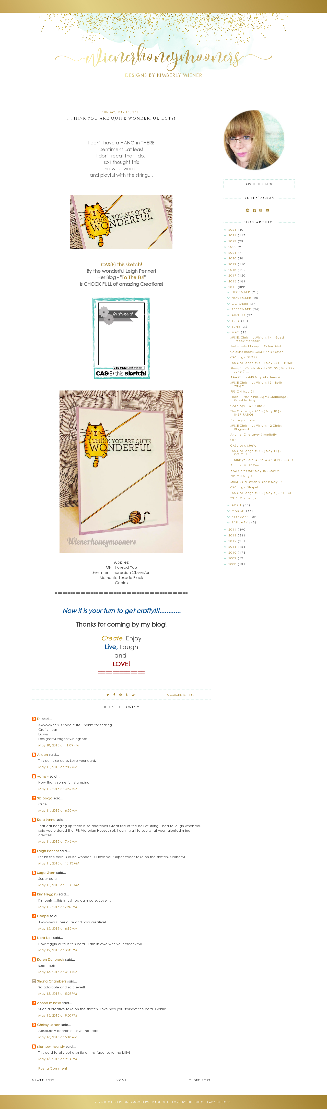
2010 (233, 552)
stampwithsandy (51, 1046)
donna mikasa (49, 1002)
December (242, 292)
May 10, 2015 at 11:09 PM (58, 745)
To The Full (133, 277)
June (237, 327)
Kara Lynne (46, 819)
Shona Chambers (51, 981)
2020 (233, 258)
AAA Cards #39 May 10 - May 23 (255, 471)
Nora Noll (44, 937)
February (241, 517)
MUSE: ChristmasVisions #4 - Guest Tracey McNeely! (257, 339)
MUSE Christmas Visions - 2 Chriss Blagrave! (256, 427)
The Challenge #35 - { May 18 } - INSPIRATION (256, 412)
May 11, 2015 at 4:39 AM (57, 788)
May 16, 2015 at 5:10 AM (57, 1036)
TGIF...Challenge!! (244, 498)
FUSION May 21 (242, 391)
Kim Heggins (47, 894)
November (242, 298)
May (236, 332)
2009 (233, 558)
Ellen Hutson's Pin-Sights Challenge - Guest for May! (259, 398)
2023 (233, 241)
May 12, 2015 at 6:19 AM (57, 928)
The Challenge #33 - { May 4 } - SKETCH (261, 493)
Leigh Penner (48, 850)
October (241, 303)
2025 (233, 229)
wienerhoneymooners (128, 1102)
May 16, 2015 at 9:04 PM (57, 1058)
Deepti (43, 915)
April (237, 505)
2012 (233, 541)
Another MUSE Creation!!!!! (251, 465)
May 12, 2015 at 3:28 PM (57, 949)
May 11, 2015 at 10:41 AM (58, 884)
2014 (233, 529)
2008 (233, 564)
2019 (233, 264)
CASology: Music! (244, 445)
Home (121, 1080)
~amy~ (43, 776)
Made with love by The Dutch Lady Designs (191, 1102)
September (242, 309)
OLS (233, 440)
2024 (233, 235)
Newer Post (43, 1080)
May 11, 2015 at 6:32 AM (57, 810)
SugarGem (46, 872)
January (240, 522)
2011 (233, 546)
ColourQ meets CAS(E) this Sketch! (257, 352)
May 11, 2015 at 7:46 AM (57, 841)
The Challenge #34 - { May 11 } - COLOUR (256, 452)
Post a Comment (52, 1068)
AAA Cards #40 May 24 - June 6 (255, 377)
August (239, 315)
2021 (233, 253)
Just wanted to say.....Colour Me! (255, 346)
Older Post (200, 1080)
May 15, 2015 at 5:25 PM (57, 993)
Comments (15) (181, 694)
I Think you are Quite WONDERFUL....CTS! (262, 460)
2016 (233, 281)
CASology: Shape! (244, 487)
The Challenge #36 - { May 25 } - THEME (261, 363)
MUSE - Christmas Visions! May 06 (256, 482)
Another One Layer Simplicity (253, 434)
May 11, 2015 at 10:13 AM (58, 863)
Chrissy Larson (48, 1024)
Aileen (42, 754)
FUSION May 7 (241, 476)
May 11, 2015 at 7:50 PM (57, 906)
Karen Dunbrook (50, 959)
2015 (233, 287)
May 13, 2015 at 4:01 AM (57, 971)
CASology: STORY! (244, 357)
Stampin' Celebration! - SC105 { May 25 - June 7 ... (262, 369)
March (239, 511)
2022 (233, 247)
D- (39, 718)
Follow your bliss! (243, 420)
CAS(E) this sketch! (121, 264)
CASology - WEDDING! (247, 406)
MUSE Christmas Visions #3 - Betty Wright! (256, 384)
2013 (233, 535)
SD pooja (44, 798)
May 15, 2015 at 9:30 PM (57, 1015)
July (236, 321)
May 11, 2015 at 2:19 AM (57, 766)
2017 (233, 275)
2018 (233, 270)
